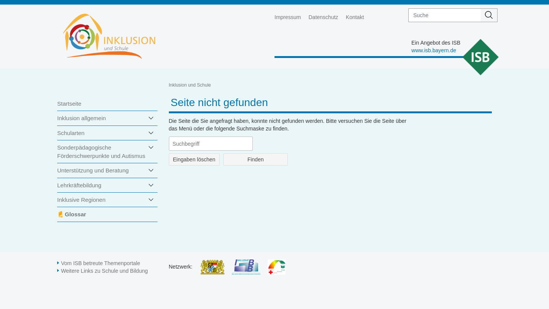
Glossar (75, 214)
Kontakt (355, 17)
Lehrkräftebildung (79, 185)
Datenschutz (323, 17)
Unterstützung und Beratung (93, 170)
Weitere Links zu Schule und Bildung (104, 271)
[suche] (445, 15)
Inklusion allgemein (81, 118)
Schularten (71, 133)
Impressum (287, 17)
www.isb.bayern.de (433, 50)
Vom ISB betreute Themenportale (100, 263)
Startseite (69, 103)
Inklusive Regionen (81, 199)
